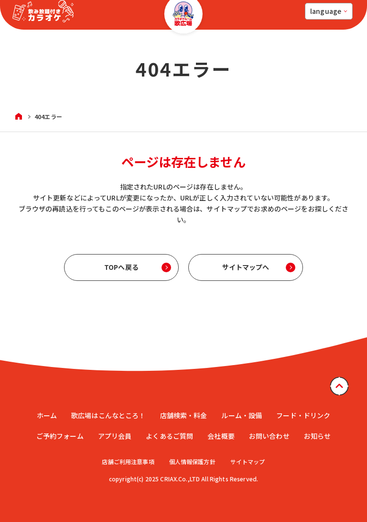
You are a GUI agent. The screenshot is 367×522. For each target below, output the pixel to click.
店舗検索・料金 (183, 415)
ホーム (47, 415)
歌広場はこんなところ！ (108, 415)
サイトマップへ (246, 267)
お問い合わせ (269, 436)
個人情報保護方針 (192, 461)
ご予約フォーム (60, 436)
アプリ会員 (115, 436)
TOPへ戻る (121, 267)
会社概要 (221, 436)
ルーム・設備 (241, 415)
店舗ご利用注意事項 (127, 461)
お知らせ (317, 436)
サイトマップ (248, 461)
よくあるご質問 (169, 436)
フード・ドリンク (303, 415)
